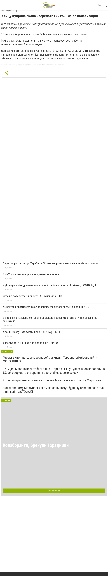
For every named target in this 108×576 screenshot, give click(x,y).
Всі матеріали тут (54, 491)
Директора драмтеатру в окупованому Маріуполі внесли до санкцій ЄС (46, 307)
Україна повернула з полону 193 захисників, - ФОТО (34, 296)
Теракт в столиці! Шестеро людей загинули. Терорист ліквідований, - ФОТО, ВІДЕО (50, 359)
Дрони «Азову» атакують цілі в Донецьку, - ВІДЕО (32, 332)
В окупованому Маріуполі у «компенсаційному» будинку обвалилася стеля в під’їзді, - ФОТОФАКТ (53, 390)
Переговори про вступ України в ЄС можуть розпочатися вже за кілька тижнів (50, 263)
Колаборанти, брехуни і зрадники (36, 445)
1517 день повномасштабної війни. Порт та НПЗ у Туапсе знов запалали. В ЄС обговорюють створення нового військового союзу (54, 371)
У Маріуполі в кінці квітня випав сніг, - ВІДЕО (30, 343)
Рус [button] (99, 5)
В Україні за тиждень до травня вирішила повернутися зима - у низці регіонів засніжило (50, 319)
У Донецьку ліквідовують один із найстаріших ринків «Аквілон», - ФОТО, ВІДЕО (50, 285)
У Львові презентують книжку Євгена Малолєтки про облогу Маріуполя (52, 380)
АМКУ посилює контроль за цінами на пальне (31, 274)
